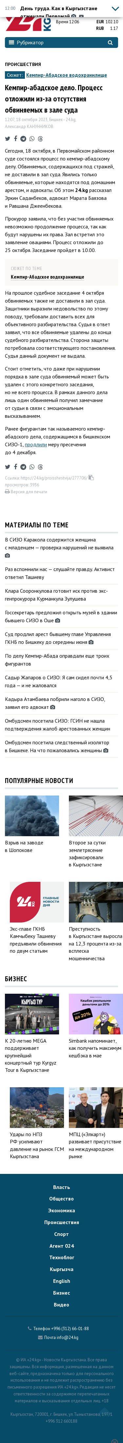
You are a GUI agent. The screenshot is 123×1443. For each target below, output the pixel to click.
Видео (61, 1304)
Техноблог (61, 1257)
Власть (61, 1187)
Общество (61, 1198)
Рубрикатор (26, 42)
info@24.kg (67, 1337)
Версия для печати (26, 492)
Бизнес (61, 1292)
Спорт (61, 1234)
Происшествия (23, 64)
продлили (36, 444)
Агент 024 (62, 1245)
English (61, 1281)
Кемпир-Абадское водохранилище (66, 75)
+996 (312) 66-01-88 (70, 1328)
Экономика (61, 1210)
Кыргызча (61, 1269)
